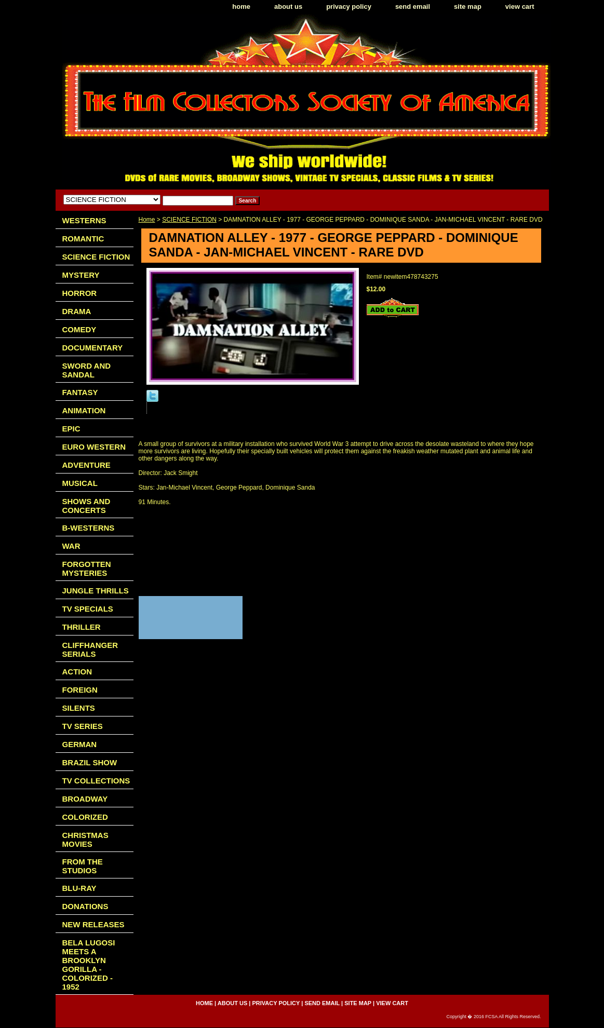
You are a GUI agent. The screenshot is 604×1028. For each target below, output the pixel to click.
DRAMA (76, 311)
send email (412, 6)
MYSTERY (81, 274)
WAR (71, 546)
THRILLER (81, 627)
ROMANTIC (83, 238)
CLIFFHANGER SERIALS (90, 649)
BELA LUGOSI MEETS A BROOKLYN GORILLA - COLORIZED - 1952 (88, 964)
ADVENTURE (86, 465)
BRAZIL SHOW (89, 762)
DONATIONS (85, 906)
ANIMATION (84, 410)
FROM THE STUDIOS (82, 866)
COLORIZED (85, 817)
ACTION (77, 671)
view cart (519, 6)
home (241, 6)
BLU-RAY (79, 888)
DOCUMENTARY (92, 347)
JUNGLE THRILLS (95, 590)
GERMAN (79, 744)
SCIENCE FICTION (189, 219)
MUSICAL (80, 483)
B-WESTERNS (88, 527)
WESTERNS (84, 220)
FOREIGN (80, 689)
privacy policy (348, 6)
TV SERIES (82, 726)
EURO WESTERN (94, 446)
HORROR (79, 293)
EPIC (71, 428)
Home (147, 219)
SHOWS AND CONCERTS (86, 506)
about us (288, 6)
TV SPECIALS (87, 608)
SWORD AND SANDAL (86, 370)
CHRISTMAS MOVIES (85, 839)
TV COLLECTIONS (96, 780)
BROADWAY (85, 798)
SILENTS (78, 708)
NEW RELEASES (93, 924)
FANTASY (80, 392)
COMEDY (79, 329)
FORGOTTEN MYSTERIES (86, 568)
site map (467, 6)
